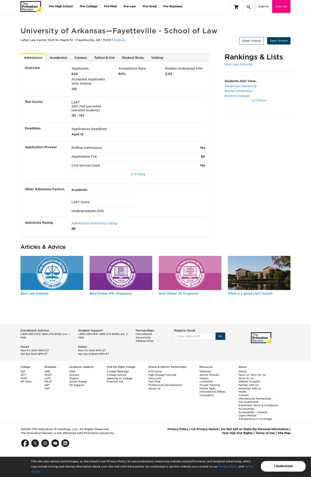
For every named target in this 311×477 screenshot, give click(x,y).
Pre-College (88, 6)
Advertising (143, 337)
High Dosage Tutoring (162, 374)
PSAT (24, 378)
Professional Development (165, 385)
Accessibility (246, 408)
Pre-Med (110, 6)
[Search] (249, 7)
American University (241, 86)
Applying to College (119, 378)
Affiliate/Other (145, 340)
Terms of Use (265, 433)
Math (72, 371)
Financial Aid (115, 381)
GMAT (48, 374)
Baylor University (238, 91)
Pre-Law (130, 6)
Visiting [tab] (157, 57)
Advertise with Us (249, 388)
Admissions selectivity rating (94, 223)
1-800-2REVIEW (45, 334)
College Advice (116, 374)
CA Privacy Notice (204, 429)
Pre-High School (61, 6)
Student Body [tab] (133, 57)
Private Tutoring (210, 385)
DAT (46, 385)
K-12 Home (155, 371)
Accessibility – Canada (252, 412)
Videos (204, 378)
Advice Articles (209, 374)
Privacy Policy (228, 466)
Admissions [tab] (33, 57)
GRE (47, 371)
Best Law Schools (238, 64)
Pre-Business (172, 6)
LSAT (47, 378)
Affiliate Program (249, 381)
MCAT (48, 381)
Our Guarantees (248, 401)
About (242, 371)
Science (74, 374)
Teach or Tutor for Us (252, 374)
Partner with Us (248, 385)
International (144, 334)
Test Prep (154, 381)
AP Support (76, 385)
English (73, 378)
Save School (279, 40)
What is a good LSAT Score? (250, 293)
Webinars (205, 371)
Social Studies (78, 381)
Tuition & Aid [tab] (104, 57)
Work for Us (246, 378)
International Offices (212, 391)
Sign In (263, 6)
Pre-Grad (149, 6)
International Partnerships (254, 398)
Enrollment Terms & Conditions (258, 405)
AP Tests (26, 381)
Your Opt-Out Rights (237, 433)
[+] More (138, 174)
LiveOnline (206, 381)
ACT (23, 374)
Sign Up (281, 6)
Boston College (237, 96)
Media (242, 391)
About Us (154, 388)
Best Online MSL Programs (111, 293)
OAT (47, 388)
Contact (243, 395)
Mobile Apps (208, 388)
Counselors (207, 395)
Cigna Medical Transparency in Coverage (255, 417)
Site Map (284, 433)
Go (220, 336)
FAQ (23, 337)
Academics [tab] (58, 57)
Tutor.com (154, 378)
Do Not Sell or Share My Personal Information (255, 429)
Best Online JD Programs (178, 293)
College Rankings (118, 371)
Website (120, 40)
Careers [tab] (81, 57)
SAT (23, 371)
